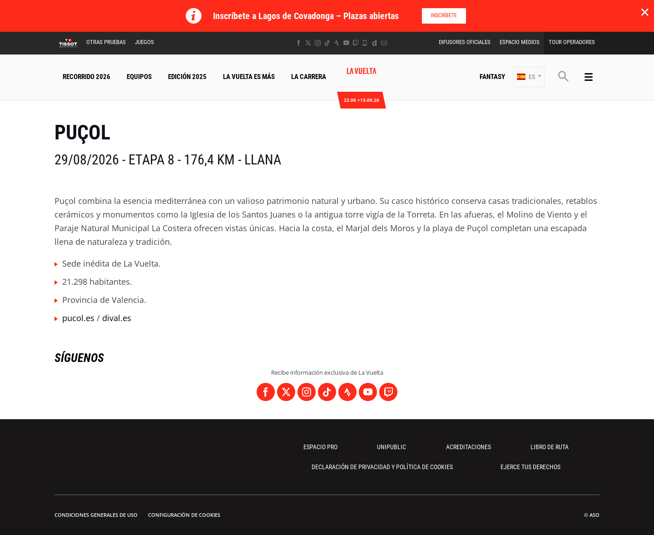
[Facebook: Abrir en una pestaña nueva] (298, 43)
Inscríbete (444, 15)
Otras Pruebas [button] (106, 42)
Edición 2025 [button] (187, 77)
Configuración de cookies (184, 514)
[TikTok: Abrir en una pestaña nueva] (327, 43)
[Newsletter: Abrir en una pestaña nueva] (384, 43)
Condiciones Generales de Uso (96, 514)
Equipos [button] (139, 77)
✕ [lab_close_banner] (644, 11)
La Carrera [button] (308, 77)
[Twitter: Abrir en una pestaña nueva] (308, 43)
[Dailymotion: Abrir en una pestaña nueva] (374, 43)
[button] (529, 77)
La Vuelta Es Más (249, 77)
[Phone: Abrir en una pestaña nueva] (365, 43)
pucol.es (78, 317)
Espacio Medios (520, 42)
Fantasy (492, 77)
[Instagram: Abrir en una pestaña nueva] (317, 43)
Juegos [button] (144, 42)
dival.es (116, 317)
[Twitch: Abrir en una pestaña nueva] (355, 43)
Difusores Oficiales (464, 42)
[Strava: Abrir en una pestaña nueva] (337, 43)
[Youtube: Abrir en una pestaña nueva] (346, 43)
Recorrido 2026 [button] (86, 77)
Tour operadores (572, 42)
